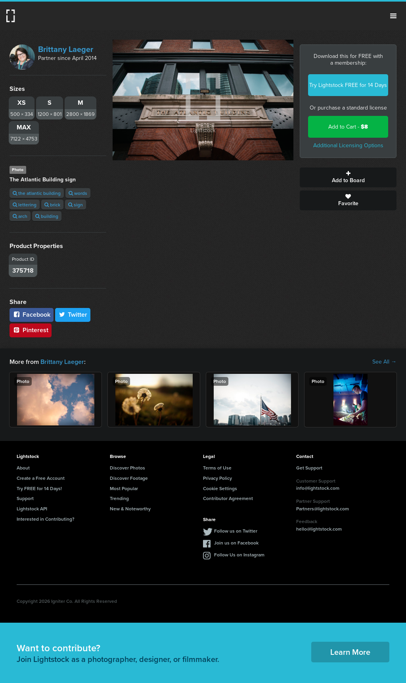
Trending (119, 498)
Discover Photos (127, 467)
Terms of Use (217, 467)
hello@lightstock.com (319, 528)
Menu (393, 16)
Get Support (309, 467)
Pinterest (30, 330)
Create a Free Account (41, 478)
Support (25, 498)
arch (20, 216)
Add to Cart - (348, 127)
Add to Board (348, 177)
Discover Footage (129, 478)
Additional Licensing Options (348, 145)
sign (75, 204)
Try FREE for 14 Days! (39, 488)
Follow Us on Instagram (239, 554)
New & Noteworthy (130, 508)
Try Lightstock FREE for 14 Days (348, 85)
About (23, 467)
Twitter (73, 314)
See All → (384, 362)
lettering (24, 204)
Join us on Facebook (236, 542)
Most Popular (124, 488)
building (46, 216)
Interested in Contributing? (46, 519)
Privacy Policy (217, 478)
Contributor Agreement (228, 498)
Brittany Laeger (65, 49)
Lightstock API (32, 508)
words (78, 193)
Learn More (350, 652)
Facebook (31, 314)
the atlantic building (37, 193)
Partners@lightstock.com (322, 508)
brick (52, 204)
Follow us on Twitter (235, 530)
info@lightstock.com (317, 488)
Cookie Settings (220, 488)
